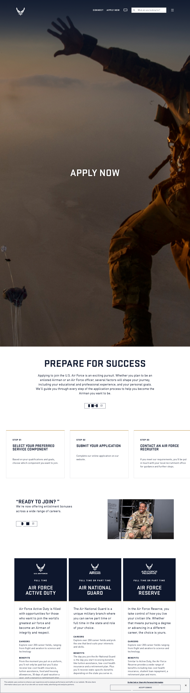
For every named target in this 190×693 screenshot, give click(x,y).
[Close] (186, 685)
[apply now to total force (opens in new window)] (95, 405)
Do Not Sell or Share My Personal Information (145, 682)
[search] (148, 10)
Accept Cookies (145, 687)
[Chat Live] (125, 10)
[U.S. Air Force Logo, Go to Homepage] (22, 11)
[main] (95, 685)
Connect (98, 10)
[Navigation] (172, 10)
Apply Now (113, 10)
